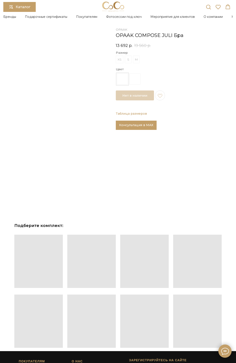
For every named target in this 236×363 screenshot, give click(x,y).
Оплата (22, 320)
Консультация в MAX (136, 125)
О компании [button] (213, 16)
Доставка (23, 324)
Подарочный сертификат (86, 324)
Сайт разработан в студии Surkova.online (153, 343)
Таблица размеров (131, 114)
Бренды (9, 16)
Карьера (76, 332)
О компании (78, 320)
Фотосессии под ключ (124, 16)
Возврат (23, 328)
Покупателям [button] (86, 16)
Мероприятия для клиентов (172, 16)
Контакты (77, 335)
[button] (208, 6)
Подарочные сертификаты (46, 16)
